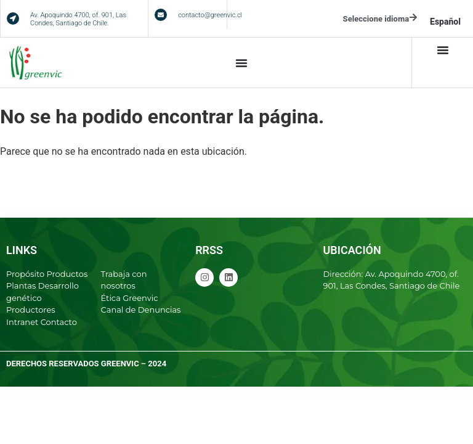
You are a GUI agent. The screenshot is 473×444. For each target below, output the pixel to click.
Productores (30, 309)
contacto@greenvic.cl (210, 15)
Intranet (22, 322)
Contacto (59, 322)
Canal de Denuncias (141, 309)
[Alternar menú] (241, 63)
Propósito (25, 274)
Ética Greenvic (129, 298)
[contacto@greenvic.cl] (161, 15)
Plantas (21, 285)
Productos (67, 274)
